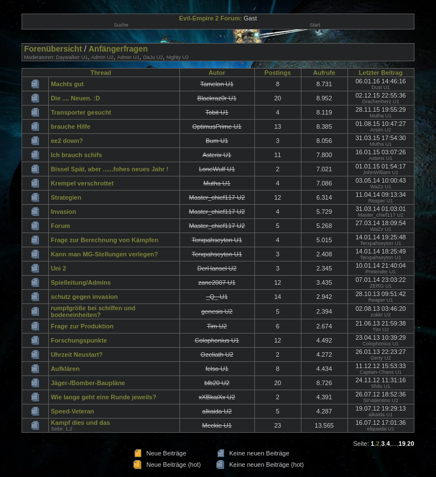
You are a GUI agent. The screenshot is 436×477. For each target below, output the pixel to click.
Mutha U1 (381, 116)
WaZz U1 (380, 186)
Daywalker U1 (71, 57)
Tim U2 (380, 329)
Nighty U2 (177, 57)
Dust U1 (380, 87)
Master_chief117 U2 (381, 215)
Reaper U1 (380, 201)
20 (410, 443)
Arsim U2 (380, 130)
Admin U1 (128, 57)
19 (402, 443)
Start (314, 25)
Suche (121, 25)
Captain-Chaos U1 (381, 372)
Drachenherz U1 (381, 101)
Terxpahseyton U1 (380, 243)
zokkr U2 (381, 315)
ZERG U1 (381, 286)
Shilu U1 (381, 386)
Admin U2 (102, 57)
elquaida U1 (381, 429)
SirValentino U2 (381, 400)
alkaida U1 (380, 414)
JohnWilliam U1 (381, 172)
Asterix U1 (381, 158)
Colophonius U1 (381, 344)
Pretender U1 (381, 272)
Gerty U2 (381, 358)
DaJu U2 (153, 57)
